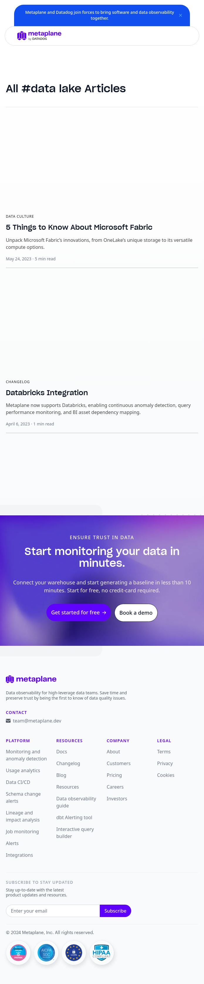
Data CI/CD (18, 782)
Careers (115, 787)
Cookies (165, 775)
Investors (117, 798)
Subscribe (115, 911)
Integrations (19, 855)
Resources (67, 787)
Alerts (12, 843)
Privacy (165, 763)
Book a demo (136, 612)
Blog (61, 775)
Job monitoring (22, 831)
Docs (61, 751)
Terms (164, 751)
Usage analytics (23, 770)
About (113, 751)
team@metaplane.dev (37, 721)
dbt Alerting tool (74, 817)
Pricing (114, 775)
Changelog (68, 763)
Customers (119, 763)
